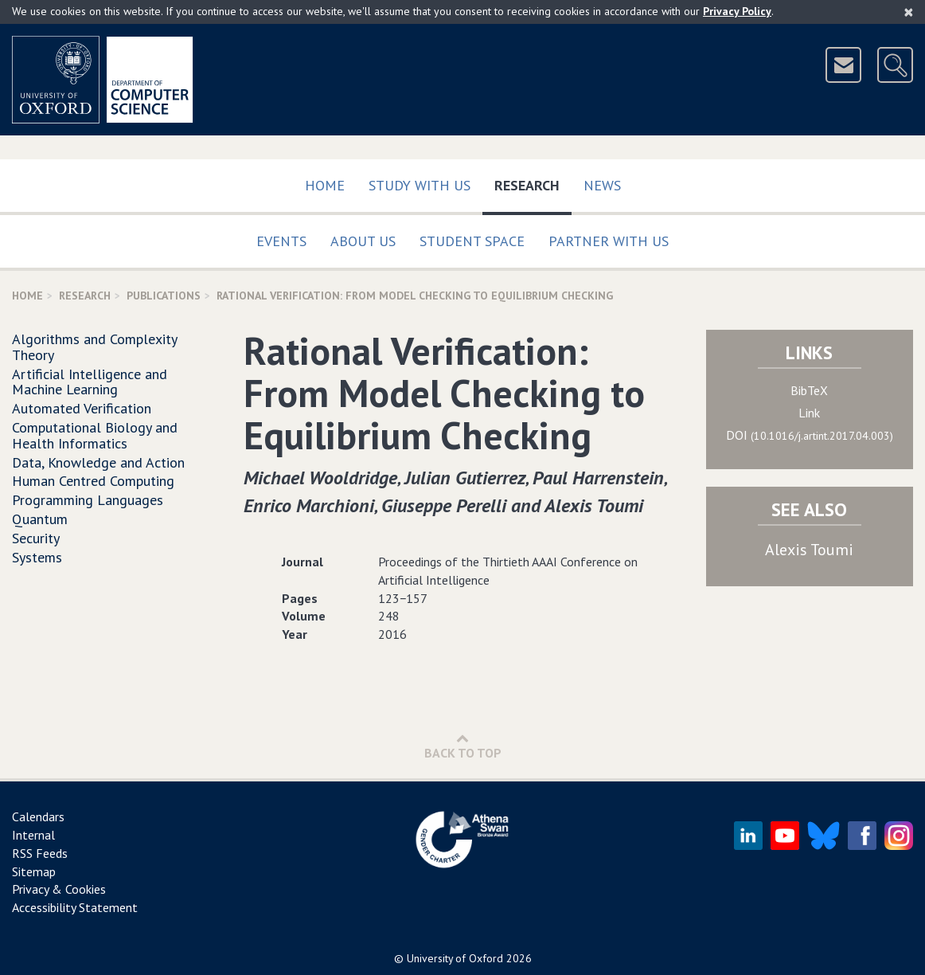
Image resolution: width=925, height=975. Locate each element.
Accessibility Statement (75, 907)
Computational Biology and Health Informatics (95, 435)
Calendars (38, 816)
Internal (33, 835)
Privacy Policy (737, 11)
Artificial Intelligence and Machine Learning (89, 382)
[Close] (909, 12)
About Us (363, 241)
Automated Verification (81, 408)
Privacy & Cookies (59, 889)
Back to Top (463, 746)
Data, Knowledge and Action (98, 462)
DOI (809, 435)
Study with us (419, 185)
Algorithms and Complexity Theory (94, 347)
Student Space (472, 241)
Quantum (40, 519)
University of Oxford (455, 958)
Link (809, 413)
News (602, 185)
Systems (37, 557)
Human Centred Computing (93, 481)
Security (36, 538)
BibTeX (809, 390)
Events (281, 241)
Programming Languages (87, 500)
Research (533, 182)
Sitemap (34, 871)
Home (325, 185)
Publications (164, 295)
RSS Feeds (40, 853)
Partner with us (608, 241)
